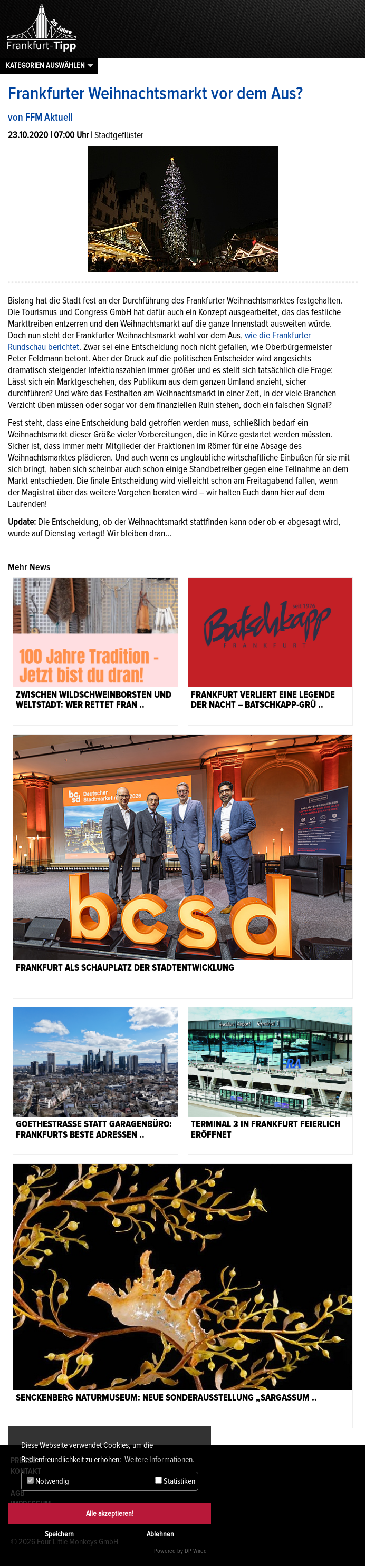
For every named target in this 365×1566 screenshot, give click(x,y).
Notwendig (48, 1481)
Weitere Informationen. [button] (159, 1459)
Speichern (59, 1534)
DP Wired (196, 1551)
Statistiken (175, 1481)
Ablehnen (160, 1534)
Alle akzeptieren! (109, 1513)
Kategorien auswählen (45, 65)
